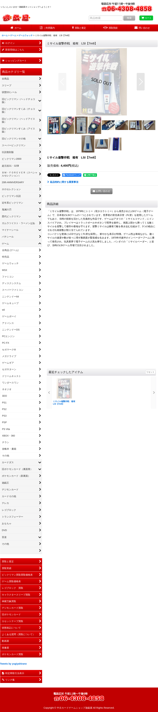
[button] (62, 81)
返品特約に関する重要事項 (62, 182)
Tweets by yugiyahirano (13, 663)
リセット (150, 372)
